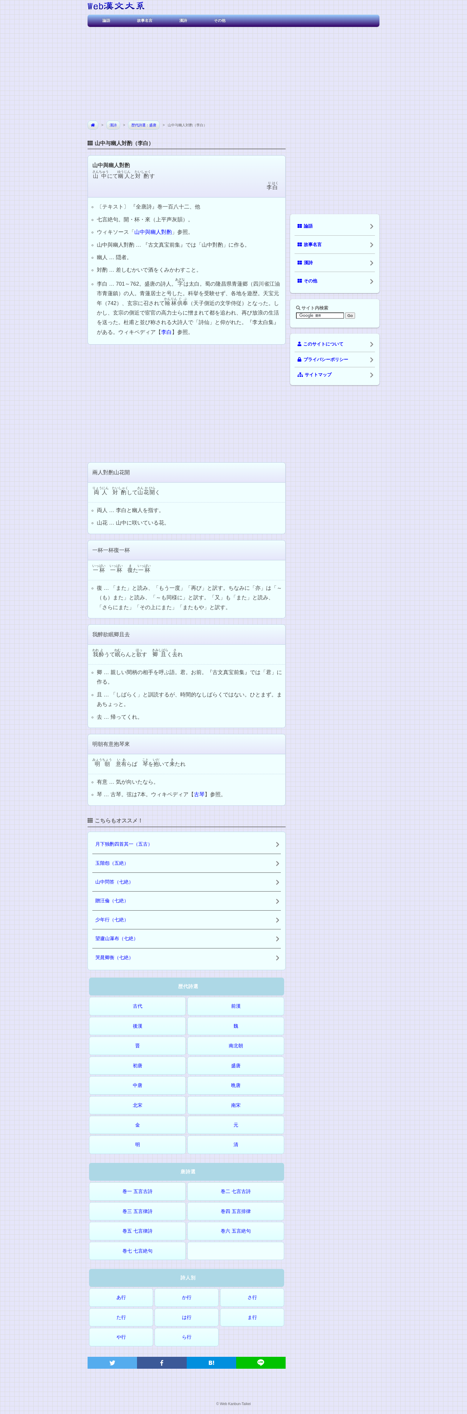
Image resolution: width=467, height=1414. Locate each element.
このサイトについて (320, 344)
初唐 (137, 1065)
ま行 (252, 1317)
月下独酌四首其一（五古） (123, 844)
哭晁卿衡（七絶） (114, 957)
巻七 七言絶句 (137, 1250)
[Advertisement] (233, 71)
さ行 (252, 1297)
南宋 (236, 1105)
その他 (219, 20)
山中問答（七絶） (114, 881)
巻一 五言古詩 (137, 1191)
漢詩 (183, 20)
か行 (187, 1297)
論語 (106, 20)
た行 (121, 1317)
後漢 (137, 1026)
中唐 (137, 1085)
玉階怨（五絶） (112, 863)
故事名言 (144, 20)
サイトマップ (314, 374)
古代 (137, 1006)
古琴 (199, 794)
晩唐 (236, 1085)
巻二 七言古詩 (235, 1191)
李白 (166, 332)
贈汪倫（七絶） (112, 900)
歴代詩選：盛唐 (143, 125)
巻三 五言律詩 (137, 1211)
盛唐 (236, 1065)
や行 (121, 1337)
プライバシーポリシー (323, 359)
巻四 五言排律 (235, 1211)
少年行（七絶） (112, 919)
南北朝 (236, 1045)
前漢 (236, 1006)
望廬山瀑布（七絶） (116, 938)
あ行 (121, 1297)
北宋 (137, 1105)
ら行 (187, 1337)
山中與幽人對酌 (153, 232)
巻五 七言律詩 (137, 1230)
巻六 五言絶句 (235, 1230)
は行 (187, 1317)
